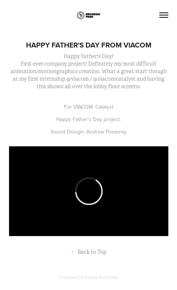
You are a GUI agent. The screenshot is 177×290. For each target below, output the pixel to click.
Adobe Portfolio (101, 278)
